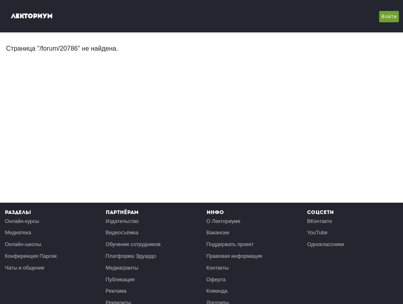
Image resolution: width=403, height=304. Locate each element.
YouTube (317, 232)
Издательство (122, 221)
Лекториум (32, 16)
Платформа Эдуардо (131, 256)
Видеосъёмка (122, 232)
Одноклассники (325, 244)
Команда (217, 291)
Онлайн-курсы (22, 221)
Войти (389, 16)
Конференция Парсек (31, 256)
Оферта (216, 279)
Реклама (116, 291)
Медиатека (18, 232)
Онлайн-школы (23, 244)
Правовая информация (234, 256)
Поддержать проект (230, 244)
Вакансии (218, 232)
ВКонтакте (319, 221)
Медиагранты (122, 268)
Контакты (218, 268)
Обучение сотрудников (133, 244)
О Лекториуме (224, 221)
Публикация (120, 279)
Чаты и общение (25, 268)
